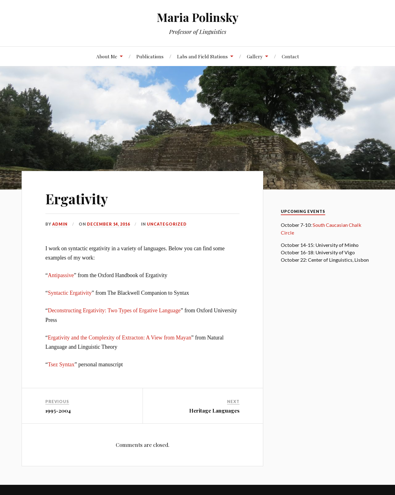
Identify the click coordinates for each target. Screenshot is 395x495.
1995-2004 (58, 410)
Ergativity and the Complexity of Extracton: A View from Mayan (119, 338)
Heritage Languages (214, 410)
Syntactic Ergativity (70, 293)
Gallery (255, 56)
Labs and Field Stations (202, 56)
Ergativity (76, 198)
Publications (150, 56)
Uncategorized (167, 224)
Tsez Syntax (61, 364)
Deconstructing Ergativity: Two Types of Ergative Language (114, 310)
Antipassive (61, 275)
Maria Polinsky (198, 17)
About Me (106, 56)
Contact (290, 56)
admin (60, 224)
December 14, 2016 (108, 224)
